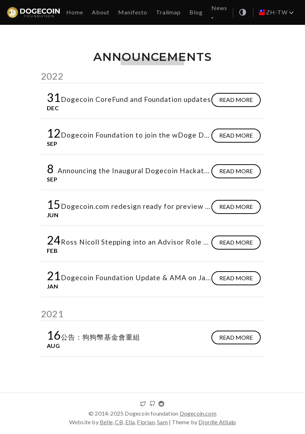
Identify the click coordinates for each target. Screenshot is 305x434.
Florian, (146, 422)
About (100, 12)
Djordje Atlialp (217, 422)
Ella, (130, 422)
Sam (162, 422)
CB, (119, 422)
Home (74, 12)
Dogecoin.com (198, 413)
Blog (196, 12)
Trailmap (168, 12)
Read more (236, 99)
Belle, (107, 422)
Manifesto (132, 12)
